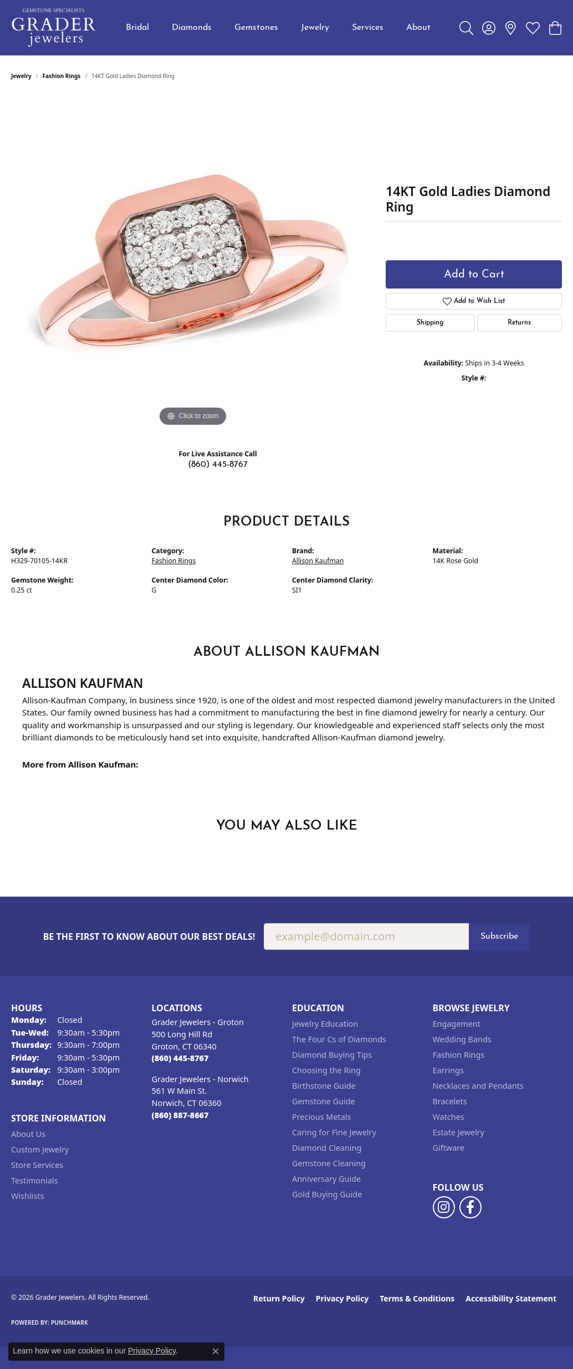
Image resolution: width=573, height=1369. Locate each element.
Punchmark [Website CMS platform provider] (69, 1322)
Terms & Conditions (417, 1298)
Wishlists (27, 1196)
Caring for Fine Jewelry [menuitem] (334, 1132)
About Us (28, 1134)
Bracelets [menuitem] (450, 1101)
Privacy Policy (342, 1298)
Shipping (430, 323)
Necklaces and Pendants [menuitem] (478, 1085)
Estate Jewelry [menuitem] (458, 1132)
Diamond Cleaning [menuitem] (326, 1147)
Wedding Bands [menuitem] (462, 1039)
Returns (519, 323)
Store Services (37, 1165)
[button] (466, 28)
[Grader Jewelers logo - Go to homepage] (54, 27)
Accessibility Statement (510, 1298)
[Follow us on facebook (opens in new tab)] (470, 1207)
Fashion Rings (62, 76)
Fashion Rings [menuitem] (459, 1054)
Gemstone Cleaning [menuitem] (329, 1163)
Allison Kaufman (318, 560)
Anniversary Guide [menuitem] (326, 1179)
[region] (193, 263)
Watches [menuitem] (448, 1116)
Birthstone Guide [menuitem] (324, 1085)
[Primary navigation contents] (278, 27)
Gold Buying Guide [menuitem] (327, 1194)
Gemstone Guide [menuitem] (323, 1101)
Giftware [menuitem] (449, 1147)
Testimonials (34, 1180)
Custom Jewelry (40, 1149)
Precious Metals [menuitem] (321, 1116)
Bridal (137, 27)
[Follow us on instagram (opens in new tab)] (444, 1207)
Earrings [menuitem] (448, 1070)
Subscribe (499, 936)
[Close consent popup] (215, 1351)
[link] (511, 28)
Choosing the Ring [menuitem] (326, 1070)
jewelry (21, 76)
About (418, 27)
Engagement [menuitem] (456, 1023)
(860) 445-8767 (218, 464)
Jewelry (315, 27)
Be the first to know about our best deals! (149, 936)
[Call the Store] (180, 1058)
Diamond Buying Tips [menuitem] (332, 1054)
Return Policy (279, 1298)
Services (367, 27)
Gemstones (256, 27)
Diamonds (192, 27)
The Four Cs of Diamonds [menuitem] (339, 1039)
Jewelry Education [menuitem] (325, 1023)
